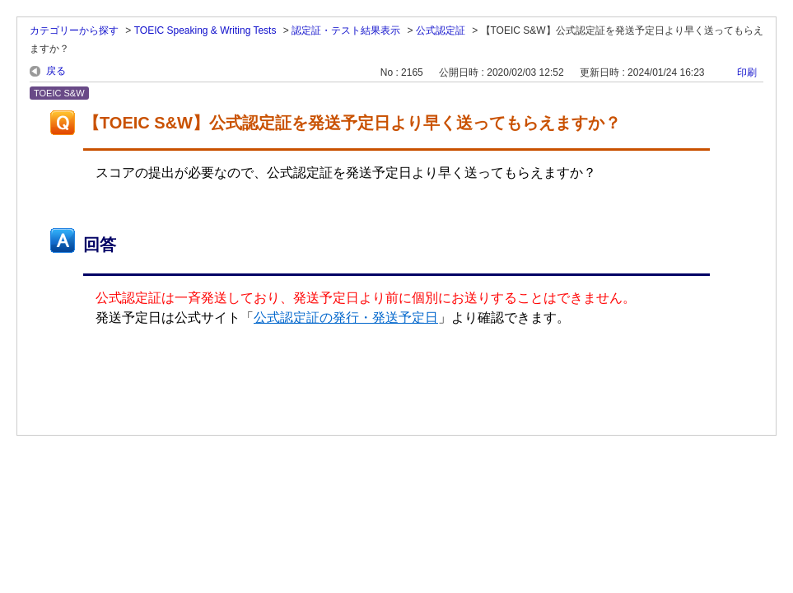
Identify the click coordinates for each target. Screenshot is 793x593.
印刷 (747, 72)
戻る (56, 71)
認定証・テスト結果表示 (346, 30)
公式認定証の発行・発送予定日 (346, 318)
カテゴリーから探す (74, 30)
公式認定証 (440, 30)
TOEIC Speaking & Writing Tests (205, 30)
